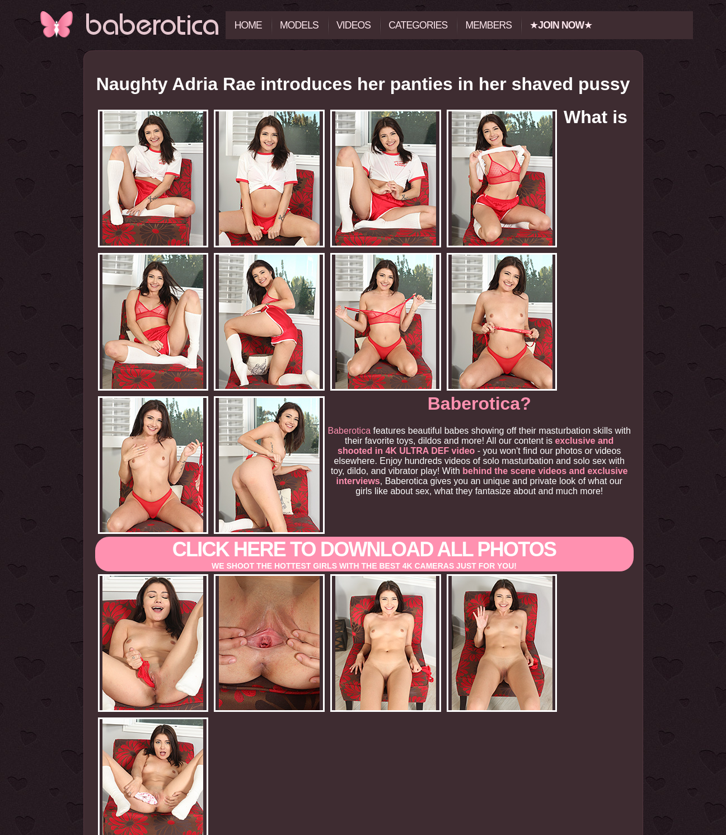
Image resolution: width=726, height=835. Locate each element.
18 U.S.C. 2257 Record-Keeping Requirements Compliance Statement (363, 830)
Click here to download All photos (364, 477)
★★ (561, 25)
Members (488, 25)
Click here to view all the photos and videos (363, 764)
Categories (417, 25)
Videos (353, 25)
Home (248, 25)
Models (299, 25)
